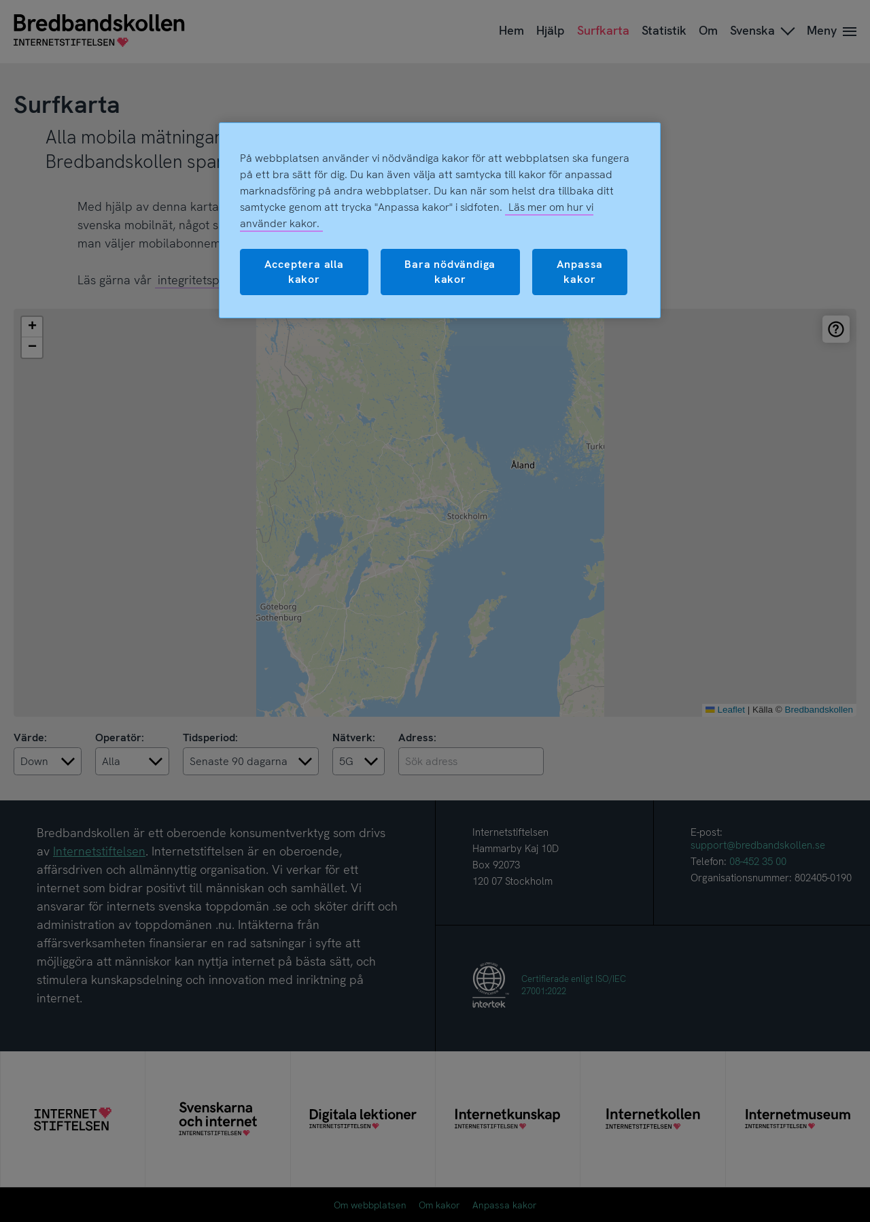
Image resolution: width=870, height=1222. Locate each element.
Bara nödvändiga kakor (449, 271)
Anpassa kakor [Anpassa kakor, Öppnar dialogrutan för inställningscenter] (580, 271)
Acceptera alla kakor (304, 271)
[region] (440, 220)
